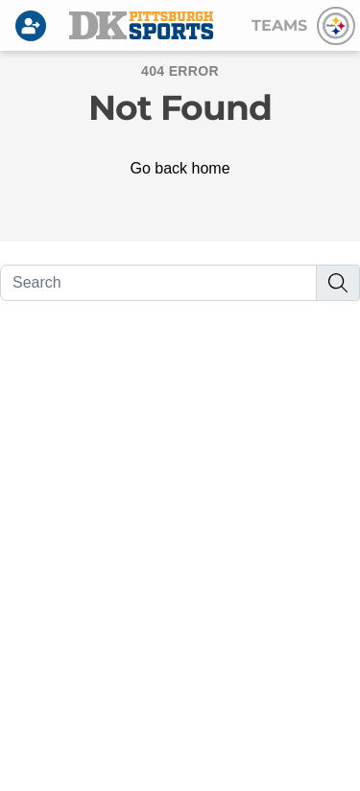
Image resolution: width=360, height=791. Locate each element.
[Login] (34, 26)
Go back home (179, 168)
